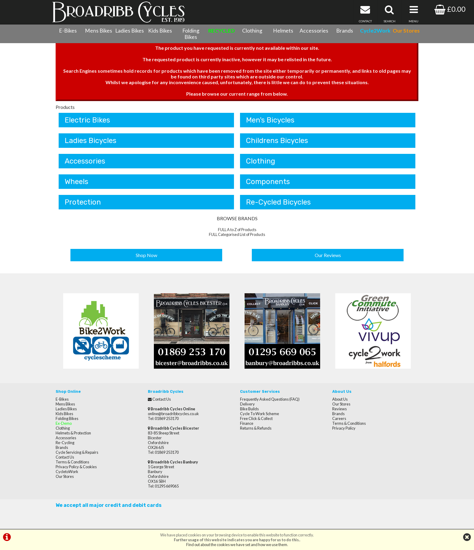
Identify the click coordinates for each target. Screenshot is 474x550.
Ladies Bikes (129, 30)
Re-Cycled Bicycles (278, 202)
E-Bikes (68, 30)
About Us (340, 399)
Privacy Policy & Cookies (76, 466)
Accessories (314, 30)
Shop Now (146, 255)
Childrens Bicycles (277, 140)
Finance (246, 423)
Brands (344, 30)
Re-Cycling (65, 442)
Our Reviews (328, 255)
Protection (83, 202)
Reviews (339, 408)
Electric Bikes (87, 120)
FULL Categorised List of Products (237, 234)
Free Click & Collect (256, 418)
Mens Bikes (98, 30)
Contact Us (65, 457)
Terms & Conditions (72, 461)
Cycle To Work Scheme (259, 413)
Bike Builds (249, 408)
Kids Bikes (160, 30)
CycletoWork (67, 471)
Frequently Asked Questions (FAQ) (270, 399)
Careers (339, 418)
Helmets (283, 30)
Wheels (76, 181)
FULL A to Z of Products (237, 229)
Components (268, 181)
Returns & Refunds (255, 428)
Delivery (247, 404)
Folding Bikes (191, 33)
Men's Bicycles (270, 120)
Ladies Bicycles (90, 140)
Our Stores (65, 476)
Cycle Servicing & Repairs (77, 452)
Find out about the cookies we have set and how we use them (236, 544)
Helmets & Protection (73, 433)
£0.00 (450, 9)
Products (65, 107)
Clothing (252, 30)
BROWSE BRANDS (237, 218)
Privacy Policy (344, 428)
